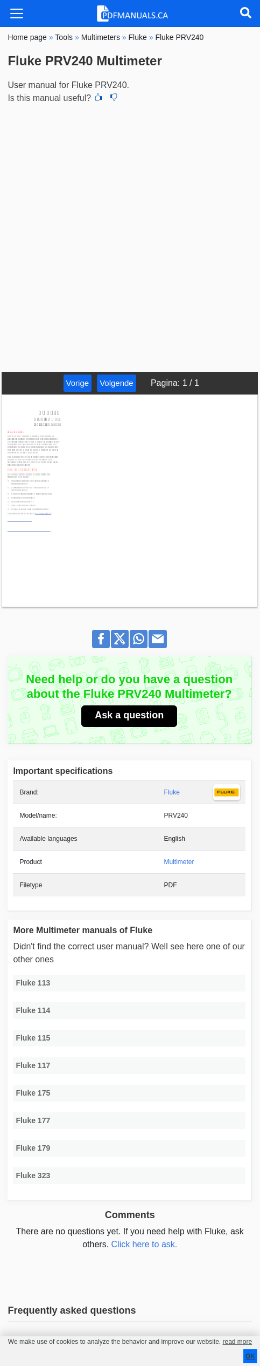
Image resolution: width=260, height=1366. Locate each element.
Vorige (77, 383)
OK (250, 1356)
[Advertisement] (130, 236)
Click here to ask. (144, 1244)
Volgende (116, 383)
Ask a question (129, 715)
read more (237, 1341)
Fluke (171, 792)
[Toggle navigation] (17, 13)
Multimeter (179, 862)
